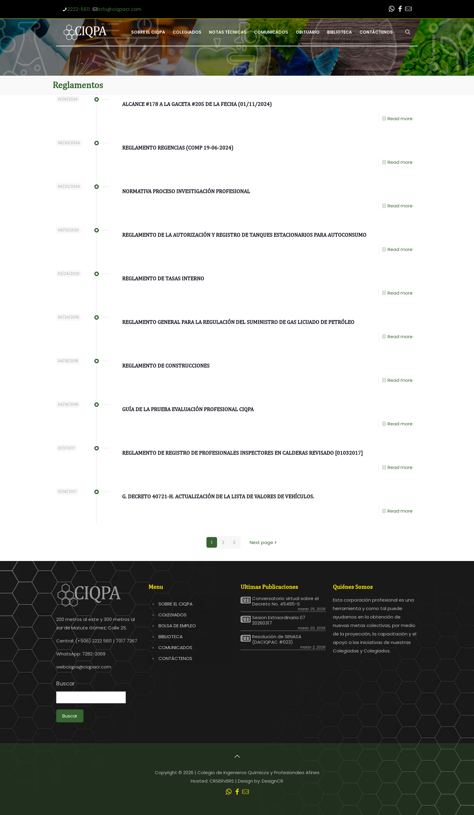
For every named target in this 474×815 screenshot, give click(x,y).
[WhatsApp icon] (391, 9)
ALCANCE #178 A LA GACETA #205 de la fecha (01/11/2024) (197, 104)
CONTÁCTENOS (175, 658)
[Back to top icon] (237, 756)
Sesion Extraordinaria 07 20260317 (278, 620)
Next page (264, 542)
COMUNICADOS (175, 647)
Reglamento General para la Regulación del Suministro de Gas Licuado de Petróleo (238, 322)
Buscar (65, 683)
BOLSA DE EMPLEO (177, 625)
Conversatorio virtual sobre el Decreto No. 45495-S (285, 601)
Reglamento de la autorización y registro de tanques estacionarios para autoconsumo (244, 235)
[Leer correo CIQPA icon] (408, 9)
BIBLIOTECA (170, 636)
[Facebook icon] (400, 9)
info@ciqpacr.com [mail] (119, 9)
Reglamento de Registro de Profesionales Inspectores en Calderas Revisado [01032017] (242, 453)
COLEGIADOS (172, 615)
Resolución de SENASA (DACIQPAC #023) (276, 639)
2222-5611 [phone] (78, 9)
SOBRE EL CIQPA (175, 604)
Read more (400, 118)
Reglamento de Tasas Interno (163, 278)
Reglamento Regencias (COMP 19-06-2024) (177, 147)
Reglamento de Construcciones (165, 365)
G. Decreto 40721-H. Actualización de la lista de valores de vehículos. (218, 496)
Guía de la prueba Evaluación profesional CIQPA (188, 409)
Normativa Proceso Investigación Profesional (186, 191)
